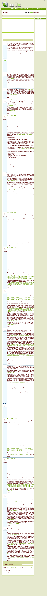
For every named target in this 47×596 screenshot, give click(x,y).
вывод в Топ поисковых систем (12, 320)
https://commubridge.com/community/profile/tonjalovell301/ (15, 54)
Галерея (21, 8)
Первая (8, 567)
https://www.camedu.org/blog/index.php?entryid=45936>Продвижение (20, 454)
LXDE (9, 15)
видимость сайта (9, 239)
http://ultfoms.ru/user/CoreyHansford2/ (12, 53)
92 (15, 567)
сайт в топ (8, 553)
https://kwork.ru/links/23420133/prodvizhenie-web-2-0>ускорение (19, 335)
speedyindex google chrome (31, 89)
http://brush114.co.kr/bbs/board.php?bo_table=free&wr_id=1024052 (27, 134)
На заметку (5, 57)
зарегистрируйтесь (14, 572)
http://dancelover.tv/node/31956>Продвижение (16, 510)
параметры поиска (36, 12)
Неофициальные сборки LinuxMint (34, 8)
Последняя (4, 568)
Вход (45, 0)
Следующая (30, 567)
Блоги (25, 8)
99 (27, 567)
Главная (3, 15)
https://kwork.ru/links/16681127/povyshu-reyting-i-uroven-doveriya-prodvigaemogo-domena (20, 501)
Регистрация (42, 0)
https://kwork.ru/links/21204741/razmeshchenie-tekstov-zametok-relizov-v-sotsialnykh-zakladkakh (21, 557)
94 (18, 567)
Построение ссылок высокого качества (13, 361)
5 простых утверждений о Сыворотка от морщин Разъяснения (25, 148)
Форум (16, 8)
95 (20, 567)
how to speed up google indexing (12, 94)
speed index (22, 83)
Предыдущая (12, 567)
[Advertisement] (34, 4)
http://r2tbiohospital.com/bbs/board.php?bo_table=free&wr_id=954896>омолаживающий (29, 121)
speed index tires (12, 110)
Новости (12, 8)
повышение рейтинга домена (11, 324)
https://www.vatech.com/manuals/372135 (13, 180)
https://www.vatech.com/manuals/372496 (13, 243)
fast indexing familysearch (11, 78)
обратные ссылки (10, 475)
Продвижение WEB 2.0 (10, 372)
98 (25, 567)
